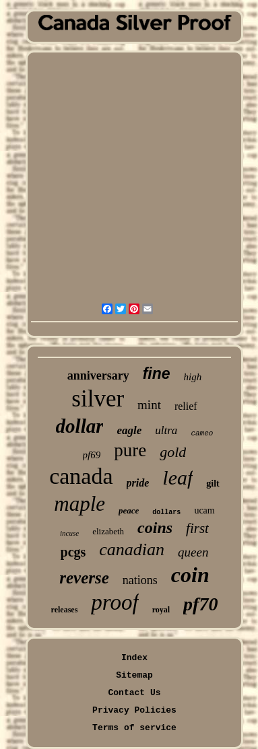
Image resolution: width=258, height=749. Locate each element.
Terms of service (134, 728)
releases (64, 609)
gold (173, 451)
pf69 (92, 455)
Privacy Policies (134, 710)
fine (156, 373)
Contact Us (134, 693)
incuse (69, 533)
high (193, 376)
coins (154, 527)
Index (134, 658)
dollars (166, 512)
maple (79, 503)
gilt (212, 483)
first (197, 528)
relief (185, 406)
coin (190, 575)
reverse (84, 578)
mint (149, 405)
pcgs (73, 551)
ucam (204, 510)
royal (161, 609)
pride (138, 483)
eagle (129, 430)
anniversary (98, 375)
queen (193, 552)
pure (130, 450)
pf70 (200, 604)
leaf (177, 477)
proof (114, 602)
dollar (80, 426)
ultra (166, 430)
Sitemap (134, 675)
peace (129, 510)
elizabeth (108, 531)
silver (97, 399)
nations (140, 580)
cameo (202, 433)
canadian (131, 549)
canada (80, 476)
